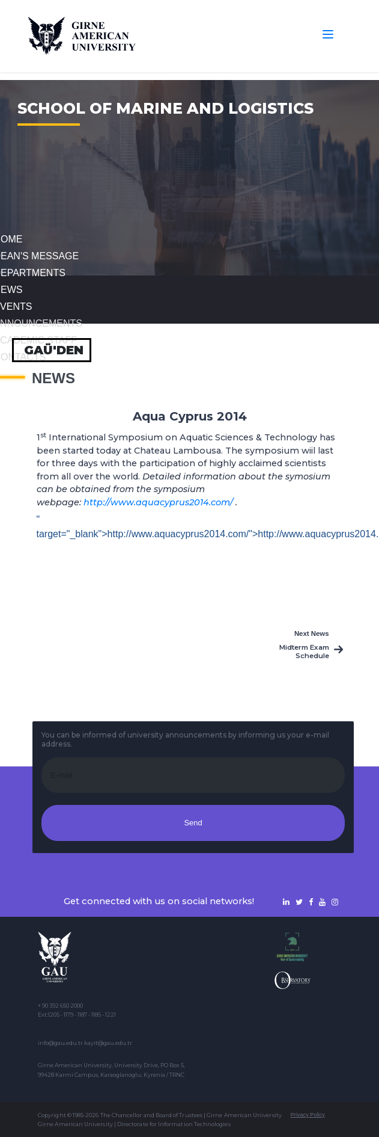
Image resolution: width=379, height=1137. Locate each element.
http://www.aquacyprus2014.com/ (158, 502)
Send (193, 822)
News (53, 378)
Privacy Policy (308, 1115)
